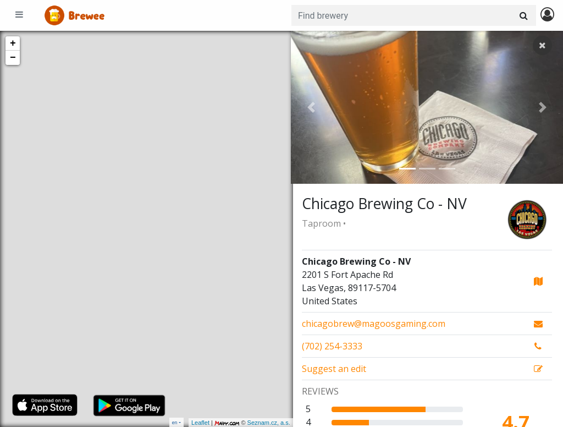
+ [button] (13, 43)
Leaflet (198, 422)
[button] (311, 107)
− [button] (13, 57)
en (175, 422)
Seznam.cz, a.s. (266, 422)
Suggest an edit (334, 369)
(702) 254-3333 (332, 346)
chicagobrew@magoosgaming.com (373, 323)
